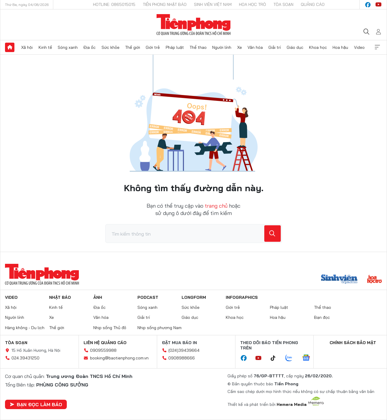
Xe (239, 47)
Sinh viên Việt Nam (213, 4)
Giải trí (274, 47)
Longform (194, 297)
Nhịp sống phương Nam (159, 327)
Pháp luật (175, 47)
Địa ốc (89, 47)
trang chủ (216, 205)
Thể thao (198, 47)
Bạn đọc (322, 317)
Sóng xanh (68, 47)
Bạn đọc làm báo (36, 404)
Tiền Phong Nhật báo (165, 4)
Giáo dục (295, 47)
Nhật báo (60, 297)
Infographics (242, 297)
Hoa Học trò (252, 4)
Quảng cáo (313, 4)
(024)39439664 (184, 350)
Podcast (147, 297)
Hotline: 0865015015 (114, 4)
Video (359, 47)
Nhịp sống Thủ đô (109, 327)
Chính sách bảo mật (353, 342)
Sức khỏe (110, 47)
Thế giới (132, 47)
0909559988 (103, 350)
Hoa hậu (340, 47)
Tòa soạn (283, 4)
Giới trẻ (153, 47)
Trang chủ (9, 47)
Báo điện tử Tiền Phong (193, 24)
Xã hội (27, 47)
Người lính (221, 47)
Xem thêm (377, 47)
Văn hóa (255, 47)
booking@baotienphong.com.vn (119, 358)
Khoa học (318, 47)
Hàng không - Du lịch (24, 327)
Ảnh (97, 297)
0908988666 (181, 358)
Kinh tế (45, 47)
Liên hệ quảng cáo (105, 342)
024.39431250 (25, 358)
